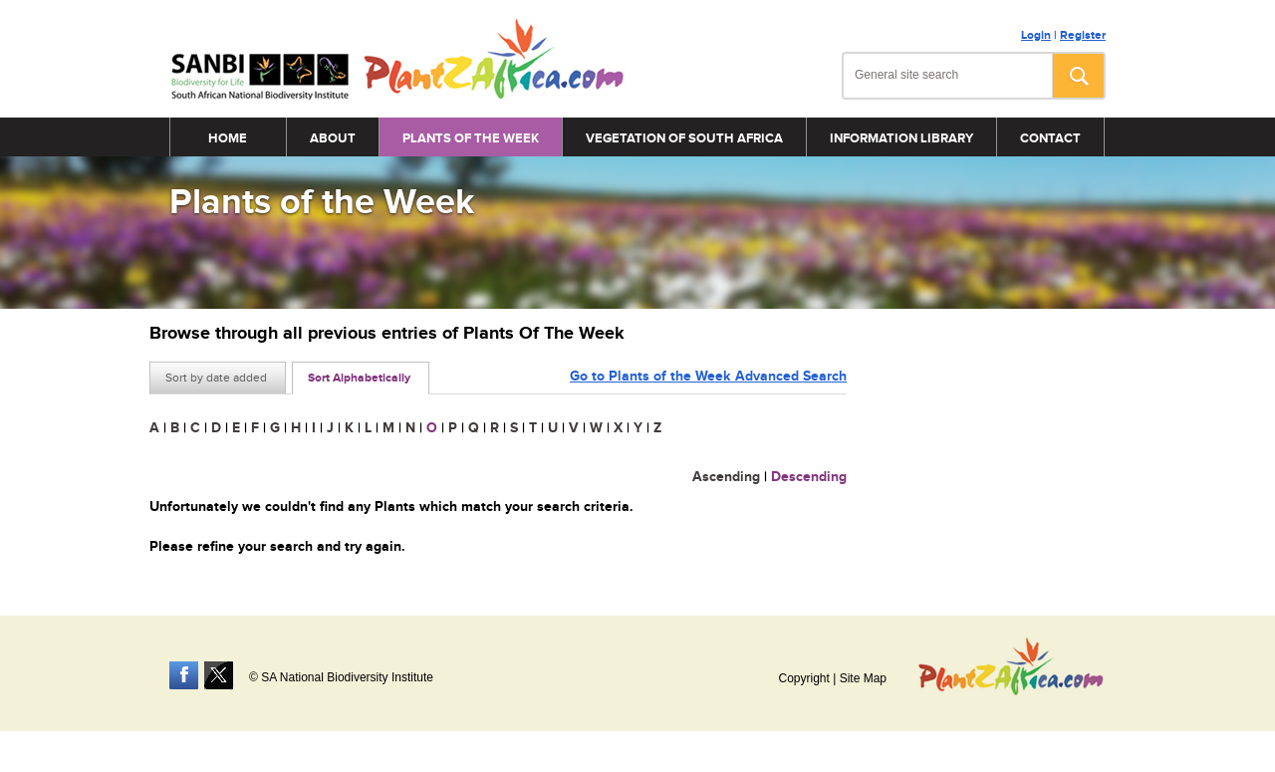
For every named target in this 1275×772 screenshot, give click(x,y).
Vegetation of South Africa (684, 138)
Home (227, 138)
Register (1083, 35)
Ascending (726, 476)
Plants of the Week (470, 138)
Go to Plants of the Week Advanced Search (708, 376)
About (333, 138)
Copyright (803, 678)
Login (1036, 35)
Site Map (863, 678)
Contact (1050, 138)
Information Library (901, 138)
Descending (809, 476)
